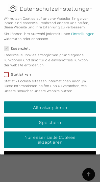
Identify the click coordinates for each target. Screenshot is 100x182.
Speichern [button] (50, 119)
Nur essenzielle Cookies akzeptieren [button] (50, 136)
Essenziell (18, 45)
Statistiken (19, 71)
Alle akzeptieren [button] (50, 104)
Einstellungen (82, 31)
